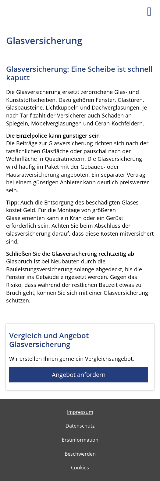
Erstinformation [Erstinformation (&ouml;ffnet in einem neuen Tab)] (80, 439)
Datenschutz (80, 425)
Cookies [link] (80, 467)
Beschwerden (80, 453)
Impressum (80, 412)
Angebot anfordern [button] (78, 375)
